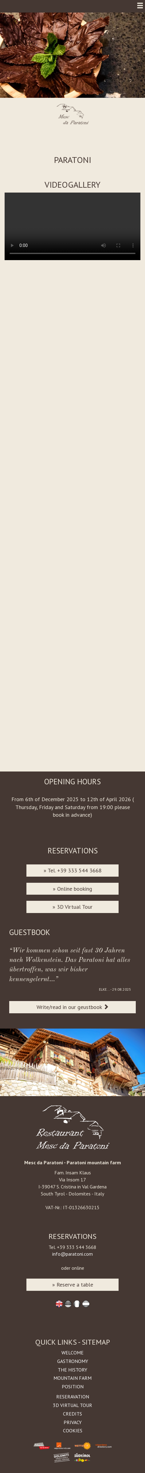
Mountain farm (72, 1378)
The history (72, 1370)
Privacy (73, 1422)
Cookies (72, 1430)
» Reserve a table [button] (72, 1284)
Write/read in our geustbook (73, 1007)
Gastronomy (72, 1361)
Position (73, 1386)
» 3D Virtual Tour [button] (72, 906)
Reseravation (72, 1397)
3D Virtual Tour (72, 1405)
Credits (72, 1414)
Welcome (72, 1353)
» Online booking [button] (72, 888)
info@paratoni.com (72, 1254)
